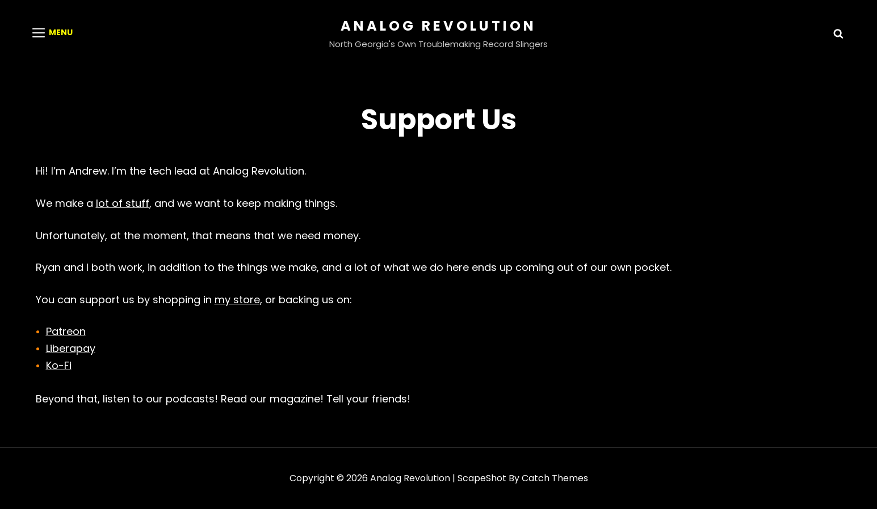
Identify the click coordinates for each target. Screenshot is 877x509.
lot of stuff (122, 203)
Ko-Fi (59, 365)
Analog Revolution (438, 25)
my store (237, 299)
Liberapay (70, 348)
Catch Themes (555, 478)
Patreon (66, 331)
